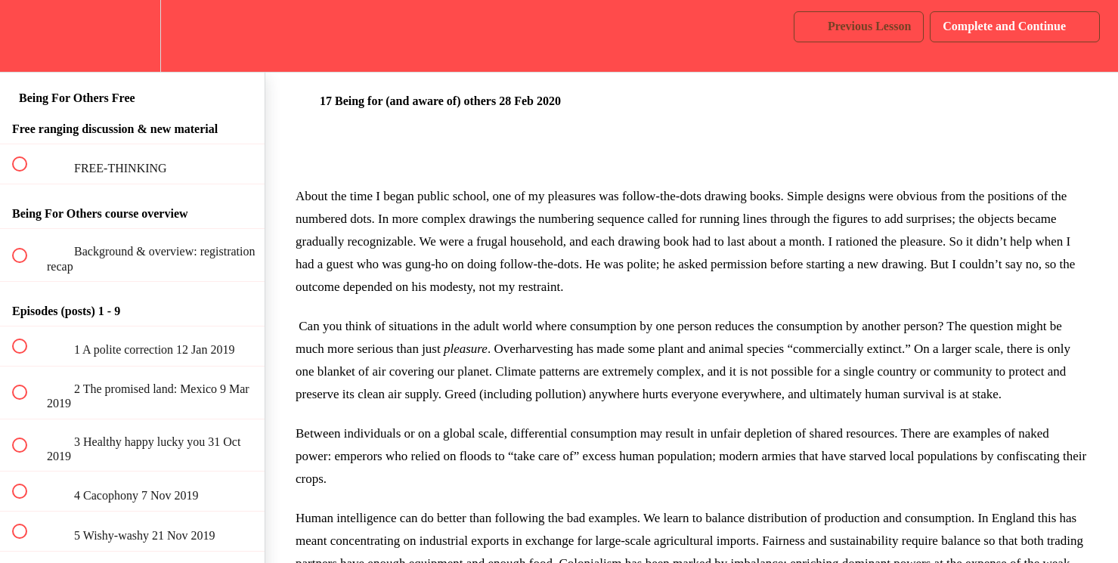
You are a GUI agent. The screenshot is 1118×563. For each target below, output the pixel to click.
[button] (28, 36)
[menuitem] (132, 36)
